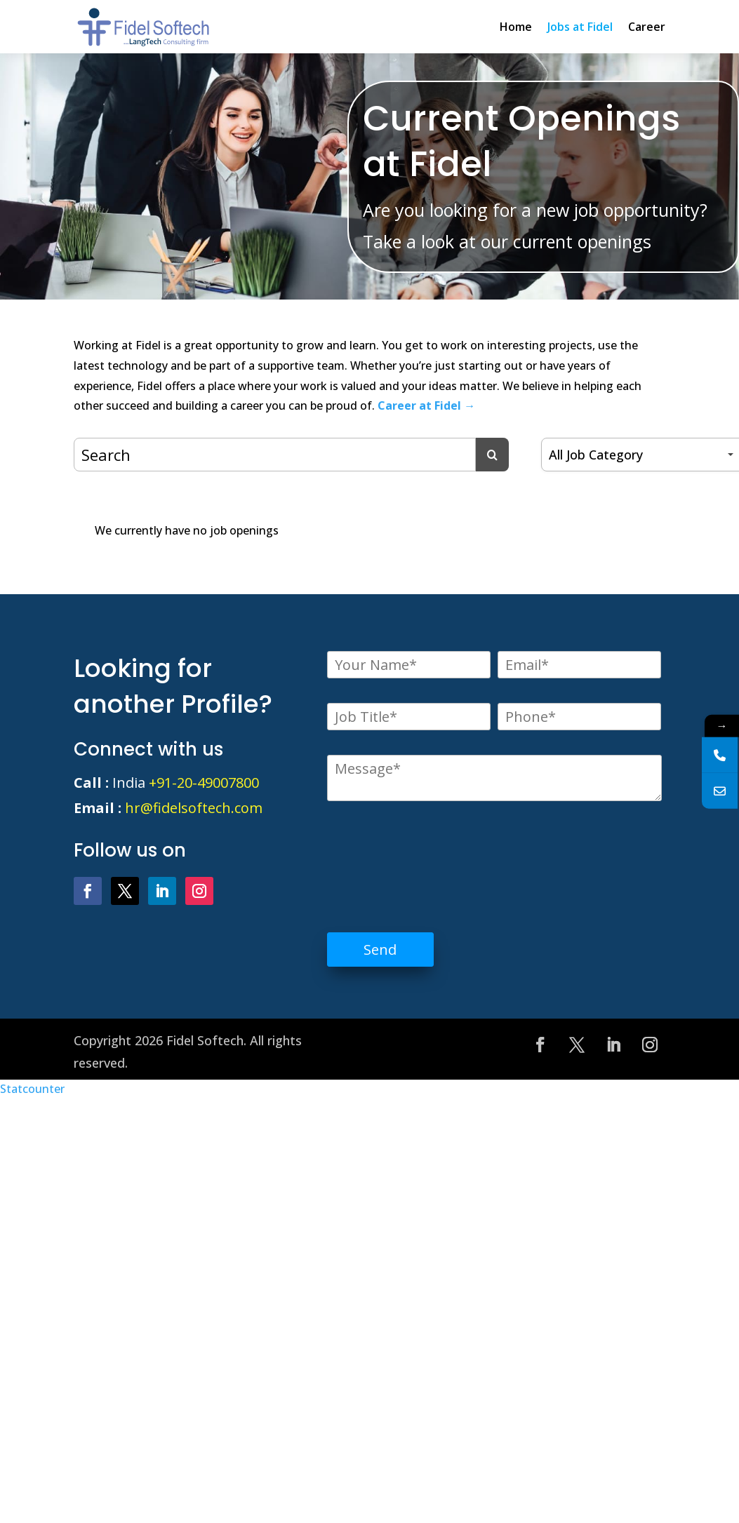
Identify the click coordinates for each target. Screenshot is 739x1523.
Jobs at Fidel (580, 26)
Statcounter (32, 1088)
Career (646, 26)
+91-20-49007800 (204, 782)
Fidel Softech (205, 1040)
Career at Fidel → (426, 405)
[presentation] (433, 855)
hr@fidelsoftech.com (193, 807)
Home (516, 26)
